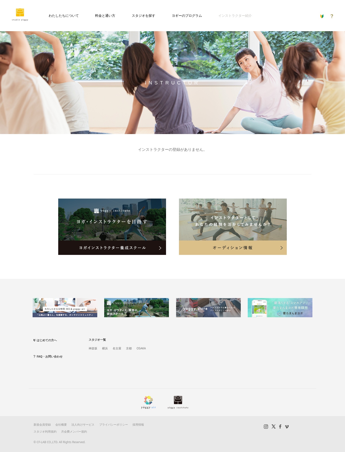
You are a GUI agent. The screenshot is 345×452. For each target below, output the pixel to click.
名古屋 (117, 348)
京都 (129, 348)
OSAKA (141, 348)
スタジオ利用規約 (45, 431)
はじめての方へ (47, 340)
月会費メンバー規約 (74, 431)
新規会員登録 (42, 425)
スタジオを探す (143, 15)
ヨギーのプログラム (187, 15)
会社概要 (61, 425)
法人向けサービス (82, 425)
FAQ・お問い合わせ (50, 356)
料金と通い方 (105, 15)
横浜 (105, 348)
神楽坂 (93, 348)
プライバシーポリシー (113, 425)
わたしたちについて (64, 15)
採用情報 (138, 425)
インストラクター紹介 (235, 15)
